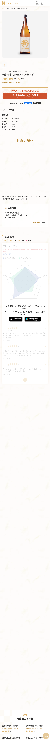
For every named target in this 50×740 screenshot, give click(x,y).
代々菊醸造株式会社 (8, 82)
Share (29, 103)
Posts (38, 103)
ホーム (3, 8)
